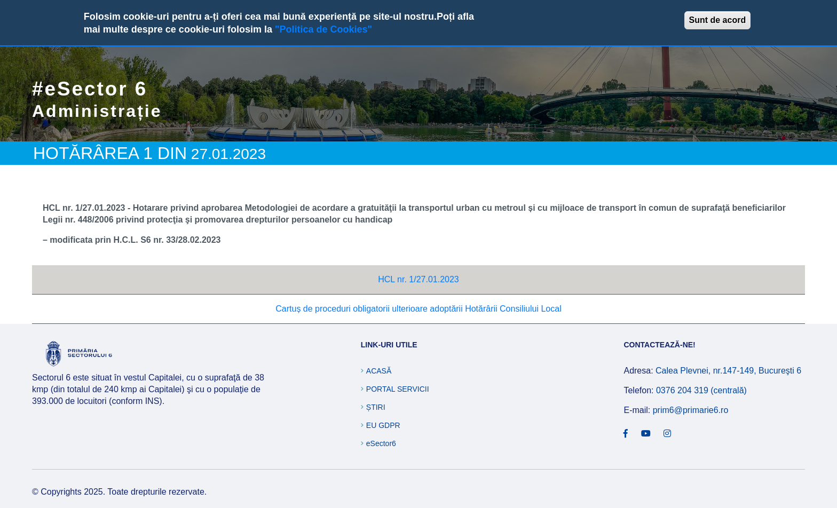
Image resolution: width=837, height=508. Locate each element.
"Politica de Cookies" (323, 29)
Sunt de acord (717, 20)
